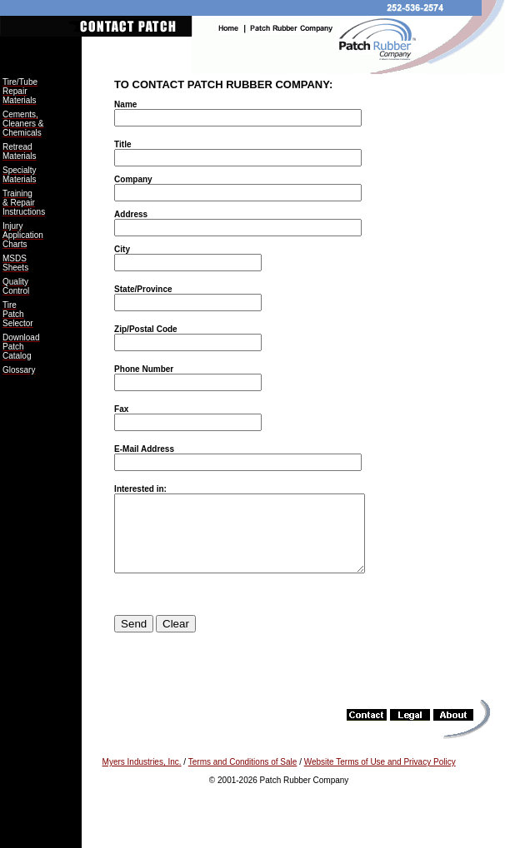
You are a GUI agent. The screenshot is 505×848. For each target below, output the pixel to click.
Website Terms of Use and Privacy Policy (380, 776)
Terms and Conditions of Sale (243, 776)
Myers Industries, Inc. (142, 776)
